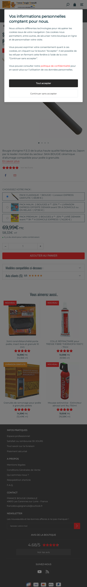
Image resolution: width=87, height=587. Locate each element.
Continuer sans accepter (43, 93)
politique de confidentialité (55, 65)
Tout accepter (43, 83)
